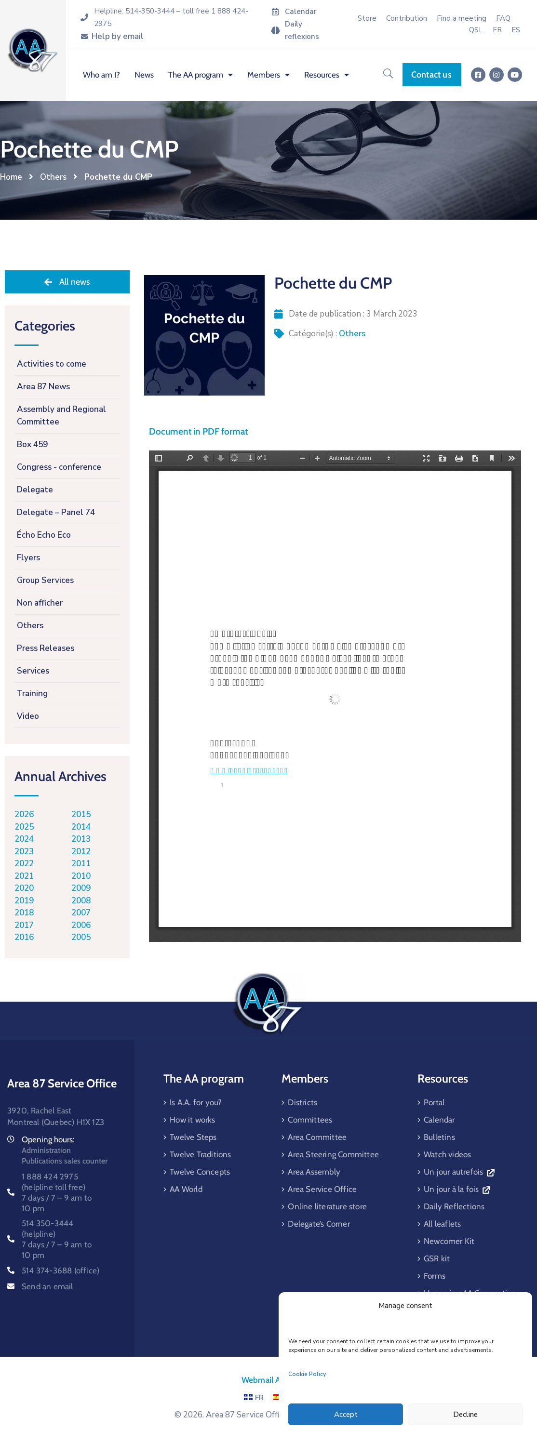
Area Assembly (314, 1172)
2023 (24, 851)
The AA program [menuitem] (200, 74)
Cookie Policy (307, 1374)
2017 (24, 925)
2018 (24, 912)
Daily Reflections (454, 1206)
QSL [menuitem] (476, 30)
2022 (24, 863)
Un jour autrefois (459, 1171)
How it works (192, 1119)
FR (254, 1397)
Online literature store (327, 1206)
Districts (302, 1102)
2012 (81, 851)
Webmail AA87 (268, 1380)
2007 (81, 912)
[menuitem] (497, 30)
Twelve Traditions (200, 1154)
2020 (24, 888)
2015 (81, 814)
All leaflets (442, 1224)
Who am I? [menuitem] (101, 74)
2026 (24, 814)
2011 (81, 863)
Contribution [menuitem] (406, 18)
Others (53, 177)
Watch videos (447, 1154)
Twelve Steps (193, 1137)
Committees (310, 1119)
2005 (81, 937)
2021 (24, 876)
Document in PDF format (198, 431)
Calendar (439, 1119)
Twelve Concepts (200, 1172)
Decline (465, 1414)
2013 (81, 839)
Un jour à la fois (457, 1189)
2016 (24, 937)
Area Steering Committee (333, 1154)
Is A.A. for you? (196, 1102)
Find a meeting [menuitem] (461, 18)
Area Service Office (322, 1189)
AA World (186, 1189)
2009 (81, 888)
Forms (434, 1276)
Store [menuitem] (367, 18)
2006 (81, 925)
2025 (24, 827)
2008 (81, 900)
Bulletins (439, 1137)
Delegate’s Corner (318, 1224)
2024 (24, 839)
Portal (434, 1102)
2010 (81, 876)
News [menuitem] (144, 74)
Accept (346, 1414)
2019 (24, 900)
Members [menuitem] (268, 74)
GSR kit (437, 1258)
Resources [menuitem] (326, 74)
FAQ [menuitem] (503, 18)
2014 (81, 827)
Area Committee (317, 1137)
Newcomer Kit (449, 1241)
